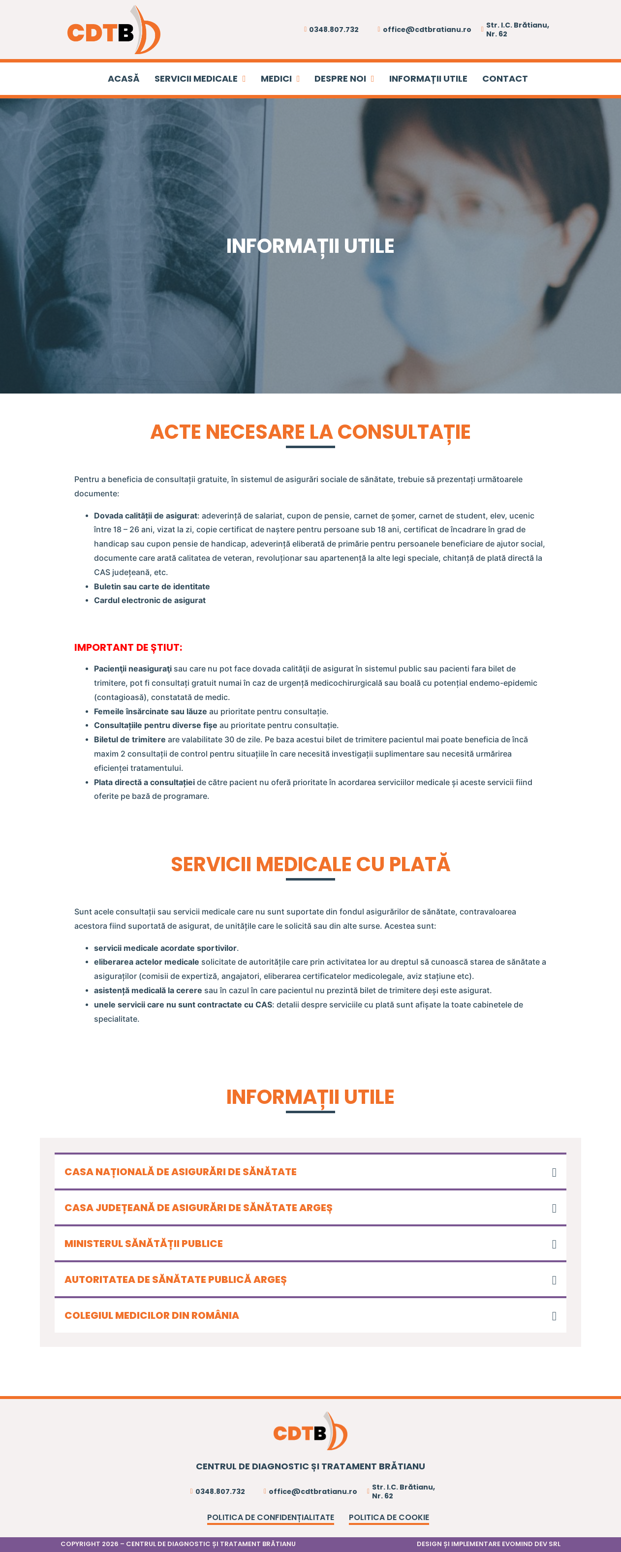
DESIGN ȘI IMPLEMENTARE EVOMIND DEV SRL (488, 1544)
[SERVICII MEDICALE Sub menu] (244, 78)
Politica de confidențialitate (270, 1517)
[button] (310, 1171)
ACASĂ (124, 78)
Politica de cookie (389, 1517)
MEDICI (276, 78)
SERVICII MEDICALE (196, 78)
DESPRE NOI (340, 78)
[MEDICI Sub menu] (298, 78)
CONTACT (505, 78)
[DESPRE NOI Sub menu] (372, 78)
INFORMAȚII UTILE (428, 78)
